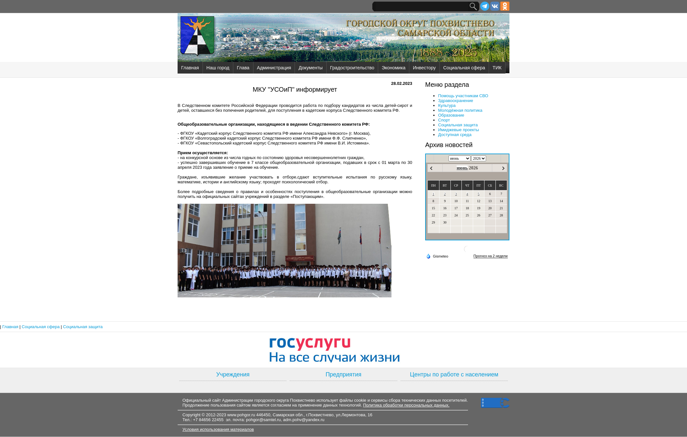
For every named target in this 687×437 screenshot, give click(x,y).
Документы (310, 67)
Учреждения (233, 374)
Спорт (444, 120)
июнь (462, 168)
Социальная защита (458, 124)
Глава (243, 67)
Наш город (217, 67)
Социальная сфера (464, 67)
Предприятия (344, 374)
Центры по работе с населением (454, 374)
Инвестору (424, 67)
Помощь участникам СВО (463, 95)
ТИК (497, 67)
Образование (451, 115)
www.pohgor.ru (241, 414)
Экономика (393, 67)
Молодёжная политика (460, 110)
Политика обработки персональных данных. (406, 405)
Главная (190, 67)
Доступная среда (455, 134)
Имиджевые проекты (458, 129)
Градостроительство (352, 67)
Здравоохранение (455, 100)
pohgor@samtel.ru (263, 419)
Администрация (274, 67)
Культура (447, 105)
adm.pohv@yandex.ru (303, 419)
